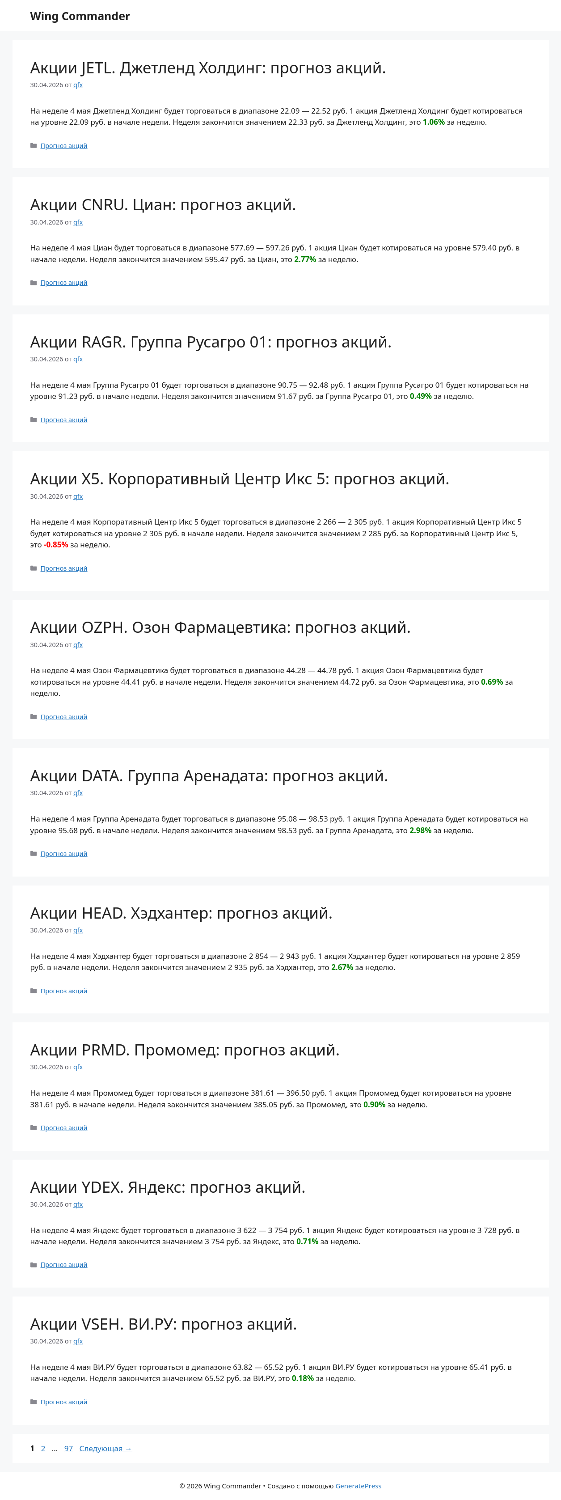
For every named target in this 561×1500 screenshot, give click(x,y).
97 (69, 1448)
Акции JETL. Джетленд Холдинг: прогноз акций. (208, 67)
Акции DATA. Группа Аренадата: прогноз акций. (209, 775)
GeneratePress (358, 1485)
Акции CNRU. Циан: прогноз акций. (163, 204)
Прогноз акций (64, 145)
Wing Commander (80, 15)
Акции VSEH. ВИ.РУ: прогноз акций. (163, 1323)
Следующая (106, 1448)
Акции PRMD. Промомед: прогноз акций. (185, 1049)
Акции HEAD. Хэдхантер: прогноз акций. (181, 912)
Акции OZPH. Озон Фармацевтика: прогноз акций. (220, 626)
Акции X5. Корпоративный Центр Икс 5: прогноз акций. (240, 478)
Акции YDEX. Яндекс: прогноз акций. (168, 1186)
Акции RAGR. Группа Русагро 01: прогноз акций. (211, 341)
